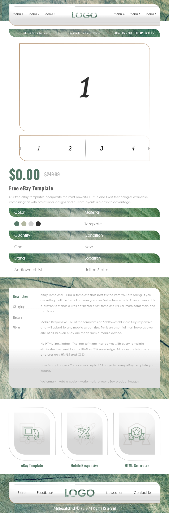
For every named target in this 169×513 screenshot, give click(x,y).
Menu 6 (151, 14)
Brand (19, 258)
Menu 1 (18, 14)
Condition (93, 235)
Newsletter (114, 493)
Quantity (22, 235)
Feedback (45, 493)
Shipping (18, 306)
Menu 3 (49, 14)
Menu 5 (135, 14)
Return (17, 317)
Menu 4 (119, 14)
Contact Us (142, 493)
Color (19, 212)
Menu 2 (34, 14)
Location (92, 258)
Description (20, 296)
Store (22, 493)
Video (16, 327)
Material (92, 212)
